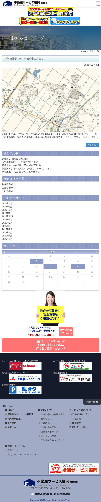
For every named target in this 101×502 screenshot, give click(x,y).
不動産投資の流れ (81, 414)
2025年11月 (8, 219)
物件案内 (6, 184)
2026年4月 (7, 203)
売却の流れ (46, 423)
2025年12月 (8, 216)
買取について (47, 419)
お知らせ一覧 (93, 51)
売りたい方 (46, 410)
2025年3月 (7, 239)
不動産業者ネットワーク (53, 440)
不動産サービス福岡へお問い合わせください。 (50, 494)
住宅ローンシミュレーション (22, 454)
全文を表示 (92, 145)
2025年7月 (7, 229)
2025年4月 (7, 236)
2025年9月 (7, 223)
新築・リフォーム (16, 446)
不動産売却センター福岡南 (21, 414)
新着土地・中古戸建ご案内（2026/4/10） (22, 165)
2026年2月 (7, 210)
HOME (83, 51)
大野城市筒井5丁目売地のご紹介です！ (21, 162)
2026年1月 (7, 213)
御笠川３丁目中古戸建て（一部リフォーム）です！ (27, 168)
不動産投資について (82, 410)
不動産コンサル (79, 427)
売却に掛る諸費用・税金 (53, 414)
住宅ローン (13, 450)
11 (78, 266)
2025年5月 (7, 232)
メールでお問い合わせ (51, 345)
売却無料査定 (14, 419)
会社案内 (12, 423)
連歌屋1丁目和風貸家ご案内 (15, 159)
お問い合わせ (14, 427)
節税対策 (76, 419)
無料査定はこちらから (66, 331)
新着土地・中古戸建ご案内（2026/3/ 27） (22, 172)
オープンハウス (48, 436)
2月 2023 (50, 252)
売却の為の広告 (48, 427)
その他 (5, 191)
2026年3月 (7, 207)
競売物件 (76, 423)
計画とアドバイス (49, 431)
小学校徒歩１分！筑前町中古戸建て (24, 58)
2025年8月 (7, 226)
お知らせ (6, 187)
